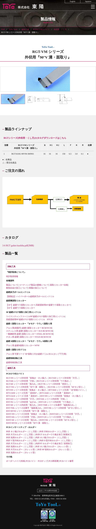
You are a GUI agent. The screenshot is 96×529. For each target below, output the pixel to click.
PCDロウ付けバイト (41, 29)
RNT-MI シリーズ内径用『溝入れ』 (22, 405)
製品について (12, 285)
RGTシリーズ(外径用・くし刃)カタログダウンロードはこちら (35, 138)
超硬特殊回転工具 (14, 362)
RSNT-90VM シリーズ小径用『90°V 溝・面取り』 (28, 423)
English (72, 1)
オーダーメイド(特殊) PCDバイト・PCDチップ (27, 461)
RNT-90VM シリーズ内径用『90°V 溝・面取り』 (27, 411)
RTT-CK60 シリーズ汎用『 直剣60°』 (56, 393)
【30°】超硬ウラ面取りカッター (20, 305)
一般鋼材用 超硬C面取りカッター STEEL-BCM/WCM (29, 334)
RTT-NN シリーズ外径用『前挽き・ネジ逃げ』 (27, 390)
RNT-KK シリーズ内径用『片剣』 (52, 399)
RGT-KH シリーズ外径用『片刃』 (64, 378)
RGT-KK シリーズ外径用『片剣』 (21, 381)
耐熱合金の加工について (17, 288)
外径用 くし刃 (60, 29)
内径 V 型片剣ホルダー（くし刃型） (22, 440)
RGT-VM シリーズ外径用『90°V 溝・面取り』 (26, 387)
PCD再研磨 (53, 461)
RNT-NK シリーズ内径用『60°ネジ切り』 (62, 408)
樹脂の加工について (38, 288)
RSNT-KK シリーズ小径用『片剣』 (21, 417)
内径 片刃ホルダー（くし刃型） (20, 443)
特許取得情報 (12, 276)
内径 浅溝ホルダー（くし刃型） (20, 446)
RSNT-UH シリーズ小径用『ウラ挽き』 (55, 417)
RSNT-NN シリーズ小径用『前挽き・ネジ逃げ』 (27, 414)
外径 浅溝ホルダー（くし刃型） (20, 437)
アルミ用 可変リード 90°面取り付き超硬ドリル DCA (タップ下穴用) (36, 354)
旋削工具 (25, 29)
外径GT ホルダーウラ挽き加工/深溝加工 (53, 434)
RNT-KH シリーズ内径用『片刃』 (21, 399)
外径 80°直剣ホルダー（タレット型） (54, 449)
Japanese (88, 1)
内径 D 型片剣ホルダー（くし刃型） (56, 440)
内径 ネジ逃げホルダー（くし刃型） (52, 437)
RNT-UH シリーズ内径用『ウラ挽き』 (56, 402)
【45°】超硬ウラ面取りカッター (20, 308)
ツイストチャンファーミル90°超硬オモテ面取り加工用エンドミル (35, 316)
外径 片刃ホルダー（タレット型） (21, 449)
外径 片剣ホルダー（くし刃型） (54, 431)
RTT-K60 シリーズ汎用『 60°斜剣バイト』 (67, 390)
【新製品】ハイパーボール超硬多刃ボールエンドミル (30, 296)
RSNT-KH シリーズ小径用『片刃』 (65, 414)
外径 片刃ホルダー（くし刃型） (20, 434)
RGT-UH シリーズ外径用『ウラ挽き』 (54, 381)
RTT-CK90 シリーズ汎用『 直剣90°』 (22, 393)
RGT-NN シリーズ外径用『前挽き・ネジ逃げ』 (27, 378)
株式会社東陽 (48, 6)
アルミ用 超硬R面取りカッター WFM (22, 345)
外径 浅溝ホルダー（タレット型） (21, 452)
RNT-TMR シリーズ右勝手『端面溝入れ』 (57, 405)
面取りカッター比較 (59, 285)
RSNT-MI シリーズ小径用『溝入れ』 (22, 420)
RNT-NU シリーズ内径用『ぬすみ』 (22, 402)
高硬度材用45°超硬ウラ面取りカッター (53, 305)
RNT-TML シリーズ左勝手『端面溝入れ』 (24, 408)
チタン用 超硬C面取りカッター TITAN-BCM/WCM (28, 337)
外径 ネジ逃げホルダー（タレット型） (53, 446)
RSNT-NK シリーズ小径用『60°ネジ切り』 (58, 420)
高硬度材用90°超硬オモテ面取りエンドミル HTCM (29, 319)
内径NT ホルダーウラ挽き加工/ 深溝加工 (54, 443)
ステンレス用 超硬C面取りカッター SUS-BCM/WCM (29, 331)
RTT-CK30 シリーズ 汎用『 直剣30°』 (22, 396)
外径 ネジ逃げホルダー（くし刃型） (22, 431)
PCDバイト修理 (66, 461)
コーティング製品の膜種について (34, 285)
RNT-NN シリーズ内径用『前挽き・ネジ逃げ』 (61, 396)
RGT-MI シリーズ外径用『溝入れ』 (22, 384)
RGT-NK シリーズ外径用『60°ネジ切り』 (66, 387)
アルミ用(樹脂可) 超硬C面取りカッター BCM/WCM (29, 328)
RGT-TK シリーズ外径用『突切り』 (54, 384)
